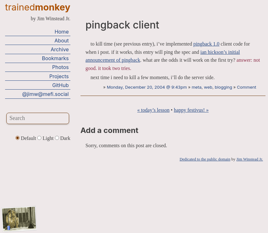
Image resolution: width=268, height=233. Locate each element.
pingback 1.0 (206, 44)
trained (37, 7)
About (62, 40)
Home (62, 31)
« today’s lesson (153, 110)
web (208, 87)
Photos (60, 67)
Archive (59, 49)
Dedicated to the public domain (205, 159)
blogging (223, 87)
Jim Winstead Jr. (249, 159)
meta (196, 87)
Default (26, 138)
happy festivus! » (191, 110)
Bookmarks (55, 58)
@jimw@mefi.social (45, 94)
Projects (58, 76)
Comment (246, 87)
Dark (62, 138)
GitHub (60, 85)
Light (46, 138)
